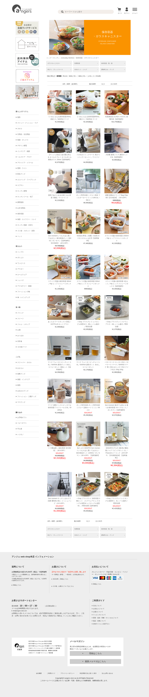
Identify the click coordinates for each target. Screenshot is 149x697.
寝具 (18, 117)
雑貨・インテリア (23, 379)
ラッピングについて (99, 615)
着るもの (19, 246)
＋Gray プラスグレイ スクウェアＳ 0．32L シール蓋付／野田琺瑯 (116, 324)
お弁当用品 (21, 208)
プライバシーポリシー (67, 673)
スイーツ (20, 318)
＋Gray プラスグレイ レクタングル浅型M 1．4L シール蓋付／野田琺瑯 (116, 500)
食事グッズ (21, 374)
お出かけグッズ (22, 391)
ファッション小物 (23, 291)
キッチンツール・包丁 (25, 196)
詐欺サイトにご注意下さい (101, 624)
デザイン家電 (22, 145)
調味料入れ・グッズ (107, 69)
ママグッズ (21, 402)
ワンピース (21, 263)
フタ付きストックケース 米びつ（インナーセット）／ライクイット (88, 157)
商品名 (65, 76)
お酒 (18, 330)
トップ (48, 58)
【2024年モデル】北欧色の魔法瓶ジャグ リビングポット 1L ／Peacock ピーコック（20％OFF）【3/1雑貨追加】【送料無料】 (116, 453)
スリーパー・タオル (24, 362)
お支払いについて (98, 609)
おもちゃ (20, 368)
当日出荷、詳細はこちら (60, 579)
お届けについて (98, 612)
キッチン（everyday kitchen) (63, 58)
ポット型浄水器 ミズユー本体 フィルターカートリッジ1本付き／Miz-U (88, 197)
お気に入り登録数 (94, 76)
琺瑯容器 (77, 63)
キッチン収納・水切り (25, 225)
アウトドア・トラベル (25, 162)
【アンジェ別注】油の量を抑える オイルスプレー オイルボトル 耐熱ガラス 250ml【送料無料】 (59, 157)
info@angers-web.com (20, 611)
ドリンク (20, 313)
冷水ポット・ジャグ (80, 69)
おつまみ (20, 335)
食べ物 (18, 307)
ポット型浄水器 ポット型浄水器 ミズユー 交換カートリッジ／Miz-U (88, 407)
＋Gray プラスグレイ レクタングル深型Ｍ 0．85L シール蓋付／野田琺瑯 (88, 324)
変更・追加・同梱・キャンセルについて (105, 618)
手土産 (19, 429)
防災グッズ (21, 174)
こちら (67, 616)
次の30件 (114, 84)
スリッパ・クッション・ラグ (27, 123)
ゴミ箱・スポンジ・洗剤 (26, 231)
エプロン (20, 185)
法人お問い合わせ (107, 673)
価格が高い (82, 76)
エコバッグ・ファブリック (26, 179)
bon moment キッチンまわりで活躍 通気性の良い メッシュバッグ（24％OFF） (59, 500)
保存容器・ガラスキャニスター (87, 58)
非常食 (19, 341)
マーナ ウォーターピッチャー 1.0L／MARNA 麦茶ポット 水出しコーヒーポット (88, 364)
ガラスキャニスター (53, 63)
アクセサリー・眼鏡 (24, 286)
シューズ (20, 280)
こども (18, 357)
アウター (20, 269)
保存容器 (20, 213)
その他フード (22, 347)
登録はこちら (95, 653)
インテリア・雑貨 (23, 151)
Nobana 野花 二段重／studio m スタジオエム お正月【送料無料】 (88, 238)
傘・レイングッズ (23, 297)
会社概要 (39, 673)
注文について (97, 605)
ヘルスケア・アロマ (24, 157)
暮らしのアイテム (22, 111)
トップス (20, 252)
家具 (18, 385)
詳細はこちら (17, 585)
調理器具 (20, 202)
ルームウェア (22, 274)
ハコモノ (20, 434)
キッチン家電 (22, 191)
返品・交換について (99, 621)
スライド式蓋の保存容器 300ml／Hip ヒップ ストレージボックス (88, 283)
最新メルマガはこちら (95, 661)
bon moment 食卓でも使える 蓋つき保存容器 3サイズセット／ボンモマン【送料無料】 (116, 407)
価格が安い (73, 76)
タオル (19, 128)
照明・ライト (22, 168)
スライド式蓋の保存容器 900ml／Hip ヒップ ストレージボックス (59, 283)
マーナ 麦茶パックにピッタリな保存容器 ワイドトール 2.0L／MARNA (59, 407)
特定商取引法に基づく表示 (88, 673)
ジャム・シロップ (23, 324)
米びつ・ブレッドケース (55, 69)
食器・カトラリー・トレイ (26, 219)
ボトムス (20, 257)
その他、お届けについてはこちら (63, 586)
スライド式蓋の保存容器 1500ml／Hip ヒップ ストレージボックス (117, 238)
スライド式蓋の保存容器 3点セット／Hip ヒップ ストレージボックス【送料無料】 (116, 283)
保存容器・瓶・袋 (106, 63)
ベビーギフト (22, 423)
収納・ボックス (22, 140)
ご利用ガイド (98, 600)
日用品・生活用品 (23, 134)
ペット (19, 236)
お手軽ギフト (22, 417)
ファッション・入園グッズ (26, 396)
